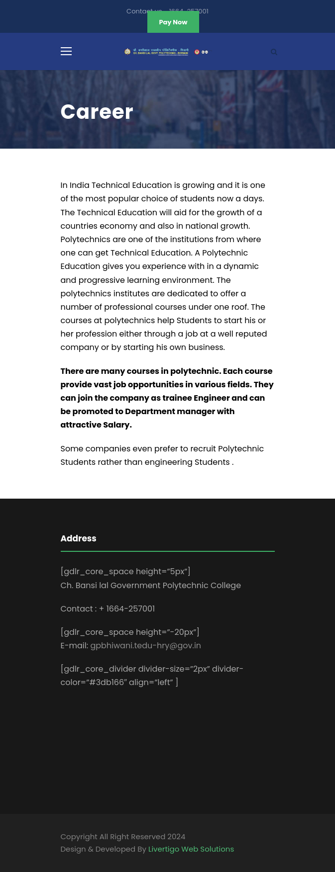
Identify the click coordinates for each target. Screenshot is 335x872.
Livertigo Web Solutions (191, 849)
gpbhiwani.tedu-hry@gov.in (145, 645)
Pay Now (173, 22)
